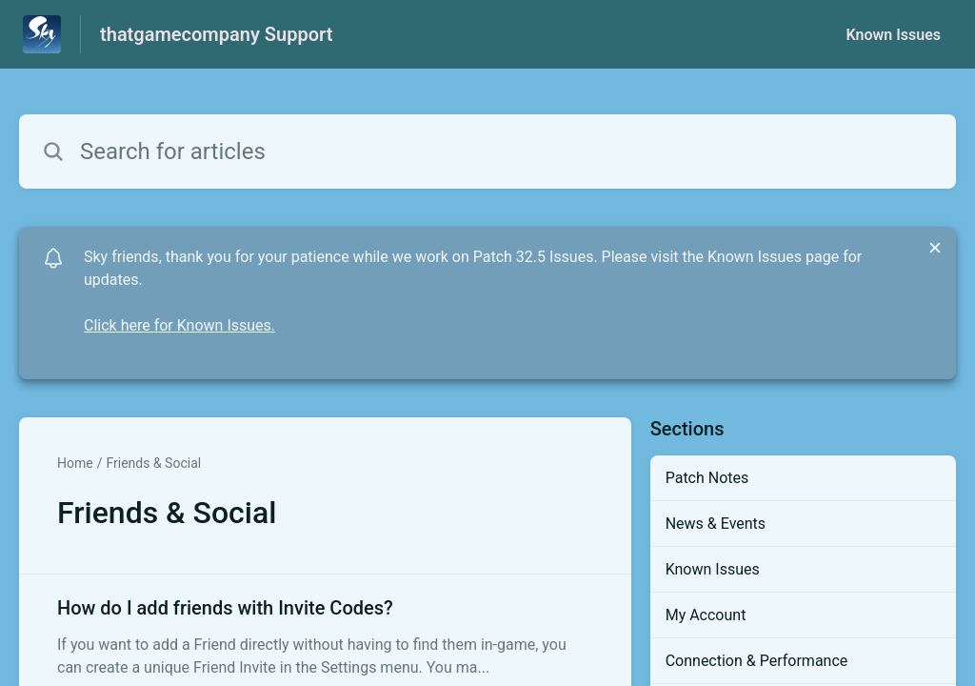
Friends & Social (153, 463)
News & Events (716, 523)
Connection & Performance (757, 661)
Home (75, 463)
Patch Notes (707, 478)
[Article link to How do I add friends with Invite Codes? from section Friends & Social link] (325, 636)
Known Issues (893, 35)
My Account (706, 615)
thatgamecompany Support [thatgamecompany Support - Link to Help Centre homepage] (216, 34)
